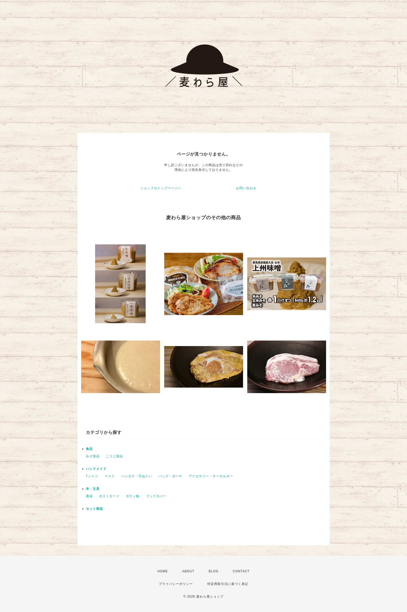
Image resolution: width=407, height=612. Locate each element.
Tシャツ (92, 476)
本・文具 (93, 489)
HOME (162, 571)
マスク (110, 476)
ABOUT (188, 571)
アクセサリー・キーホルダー (211, 476)
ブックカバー (156, 496)
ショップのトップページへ (160, 188)
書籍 (89, 496)
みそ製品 (93, 456)
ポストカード (109, 496)
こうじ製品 (114, 456)
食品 (89, 449)
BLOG (213, 571)
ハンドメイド (96, 469)
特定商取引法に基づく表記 (227, 584)
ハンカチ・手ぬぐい (136, 476)
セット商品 (94, 509)
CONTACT (241, 571)
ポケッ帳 (133, 496)
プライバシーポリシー (176, 584)
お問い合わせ (246, 188)
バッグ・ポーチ (170, 476)
